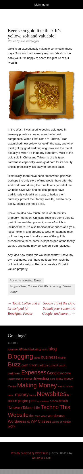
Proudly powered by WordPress (29, 453)
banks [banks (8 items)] (44, 349)
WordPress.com (41, 457)
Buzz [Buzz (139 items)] (14, 364)
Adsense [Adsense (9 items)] (12, 349)
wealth (13, 291)
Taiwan (38, 280)
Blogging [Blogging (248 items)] (20, 356)
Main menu (41, 4)
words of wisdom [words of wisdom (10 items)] (61, 421)
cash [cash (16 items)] (24, 365)
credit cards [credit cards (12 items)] (58, 365)
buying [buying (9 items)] (62, 357)
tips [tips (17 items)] (31, 415)
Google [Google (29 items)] (53, 373)
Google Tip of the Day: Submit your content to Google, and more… (58, 308)
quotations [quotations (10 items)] (43, 401)
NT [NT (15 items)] (69, 395)
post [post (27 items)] (32, 401)
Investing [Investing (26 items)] (41, 378)
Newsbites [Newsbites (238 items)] (51, 393)
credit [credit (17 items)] (33, 365)
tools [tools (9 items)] (37, 416)
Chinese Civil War (38, 286)
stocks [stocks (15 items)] (63, 401)
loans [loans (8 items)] (52, 378)
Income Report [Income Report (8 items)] (15, 378)
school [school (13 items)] (54, 401)
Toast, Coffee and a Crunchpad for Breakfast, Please (24, 308)
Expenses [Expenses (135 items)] (33, 372)
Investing (27, 280)
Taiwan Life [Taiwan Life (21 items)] (31, 408)
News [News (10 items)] (32, 395)
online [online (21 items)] (12, 401)
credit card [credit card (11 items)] (44, 365)
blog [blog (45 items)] (52, 348)
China (22, 286)
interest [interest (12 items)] (28, 378)
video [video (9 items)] (44, 416)
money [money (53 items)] (22, 394)
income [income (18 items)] (65, 373)
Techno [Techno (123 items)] (50, 407)
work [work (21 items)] (11, 426)
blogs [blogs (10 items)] (37, 357)
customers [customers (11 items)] (14, 373)
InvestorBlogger (29, 41)
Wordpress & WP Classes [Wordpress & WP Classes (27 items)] (29, 421)
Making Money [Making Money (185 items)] (37, 385)
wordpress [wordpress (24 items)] (56, 415)
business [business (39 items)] (49, 357)
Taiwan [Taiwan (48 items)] (15, 407)
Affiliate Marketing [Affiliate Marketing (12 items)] (29, 349)
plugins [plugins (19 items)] (23, 401)
